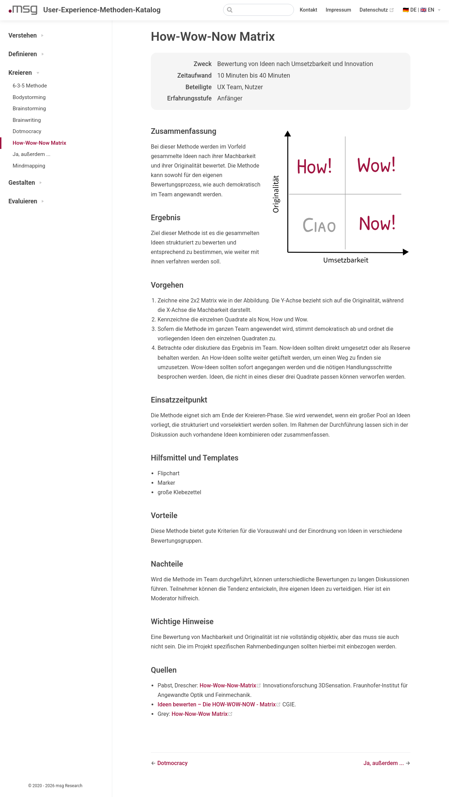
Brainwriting (27, 120)
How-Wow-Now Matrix (39, 143)
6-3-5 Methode (30, 86)
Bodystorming (29, 97)
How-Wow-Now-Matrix (231, 685)
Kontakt (308, 10)
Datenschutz (377, 10)
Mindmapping (29, 166)
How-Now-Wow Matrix (202, 714)
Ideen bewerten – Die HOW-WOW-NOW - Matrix (220, 704)
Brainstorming (29, 108)
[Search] (258, 10)
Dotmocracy (27, 131)
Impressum (338, 10)
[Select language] (422, 10)
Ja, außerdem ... (32, 154)
